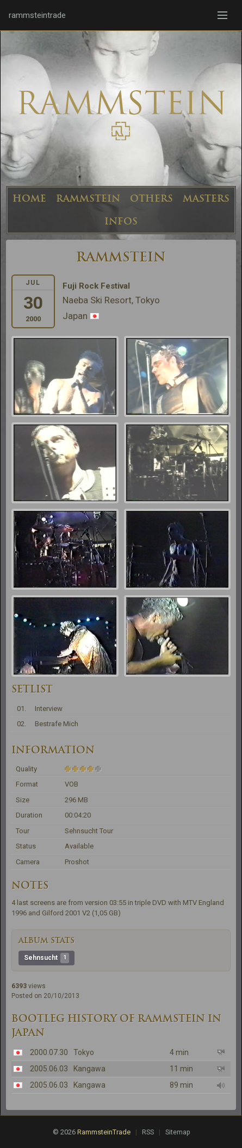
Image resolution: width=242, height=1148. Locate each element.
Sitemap (177, 1132)
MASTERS (206, 198)
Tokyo (83, 1052)
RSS (148, 1132)
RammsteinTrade (104, 1132)
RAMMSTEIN (88, 198)
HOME (29, 198)
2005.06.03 (49, 1068)
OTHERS (151, 198)
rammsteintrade (37, 15)
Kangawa (89, 1068)
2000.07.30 (49, 1052)
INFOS (121, 221)
